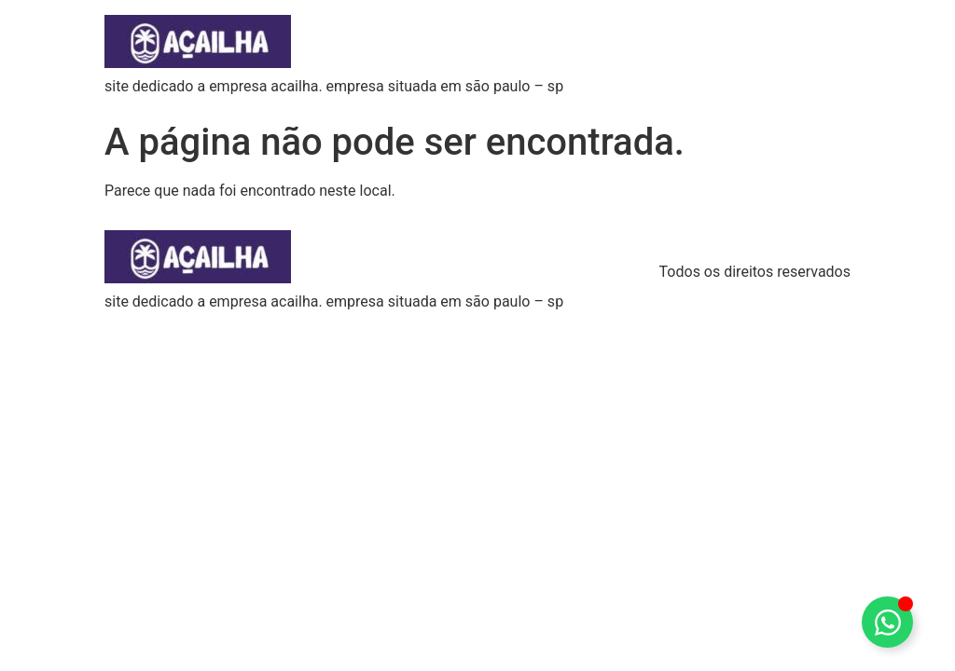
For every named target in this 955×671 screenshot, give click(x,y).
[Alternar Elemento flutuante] (887, 622)
